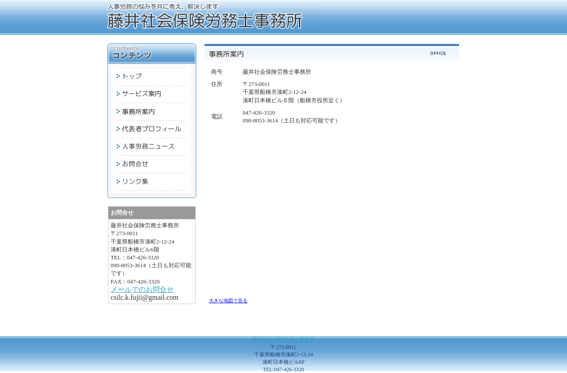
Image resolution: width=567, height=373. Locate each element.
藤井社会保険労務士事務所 (283, 340)
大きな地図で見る (228, 300)
